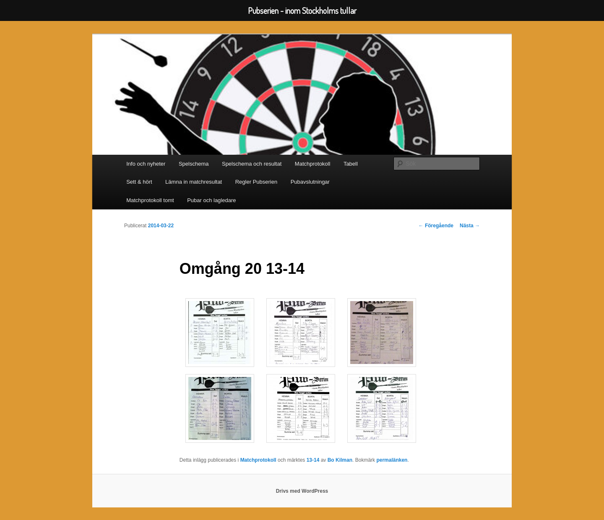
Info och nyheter (145, 164)
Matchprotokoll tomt (150, 200)
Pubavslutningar (310, 182)
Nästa (470, 226)
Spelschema (194, 164)
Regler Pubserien (256, 182)
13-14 (313, 460)
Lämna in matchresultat (193, 182)
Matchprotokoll (313, 164)
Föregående (436, 226)
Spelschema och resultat (251, 164)
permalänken (391, 460)
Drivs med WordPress (302, 491)
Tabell (351, 164)
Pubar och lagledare (211, 200)
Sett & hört (139, 182)
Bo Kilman (340, 460)
